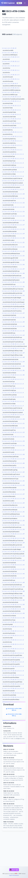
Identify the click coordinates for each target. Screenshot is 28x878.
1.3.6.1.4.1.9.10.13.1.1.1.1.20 (13, 238)
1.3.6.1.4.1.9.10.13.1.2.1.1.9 (13, 414)
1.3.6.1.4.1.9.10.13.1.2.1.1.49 (13, 587)
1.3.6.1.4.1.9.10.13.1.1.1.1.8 (13, 185)
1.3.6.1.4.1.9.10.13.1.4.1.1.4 (13, 649)
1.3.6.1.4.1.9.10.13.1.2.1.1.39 (13, 542)
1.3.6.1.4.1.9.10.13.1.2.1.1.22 (13, 472)
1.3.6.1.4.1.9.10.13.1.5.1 (11, 119)
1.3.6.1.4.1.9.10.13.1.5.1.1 (12, 145)
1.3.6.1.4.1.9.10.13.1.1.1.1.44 (13, 339)
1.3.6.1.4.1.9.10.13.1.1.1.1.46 (13, 348)
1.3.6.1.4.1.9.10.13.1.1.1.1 (12, 127)
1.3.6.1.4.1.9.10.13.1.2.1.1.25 (13, 485)
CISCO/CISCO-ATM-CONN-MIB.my (14, 714)
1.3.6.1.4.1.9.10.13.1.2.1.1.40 (13, 547)
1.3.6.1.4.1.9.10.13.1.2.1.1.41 (13, 551)
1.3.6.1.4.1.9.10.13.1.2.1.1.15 (13, 441)
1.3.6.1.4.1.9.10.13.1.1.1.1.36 (13, 308)
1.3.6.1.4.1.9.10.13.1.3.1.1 (12, 136)
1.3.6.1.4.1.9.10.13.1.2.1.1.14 (13, 437)
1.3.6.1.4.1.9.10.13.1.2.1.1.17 (13, 450)
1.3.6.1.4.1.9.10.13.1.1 (10, 57)
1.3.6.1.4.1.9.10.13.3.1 (10, 88)
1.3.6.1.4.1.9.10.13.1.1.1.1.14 (13, 211)
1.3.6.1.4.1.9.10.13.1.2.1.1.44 (13, 565)
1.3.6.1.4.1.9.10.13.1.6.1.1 (12, 150)
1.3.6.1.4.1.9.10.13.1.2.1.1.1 (13, 379)
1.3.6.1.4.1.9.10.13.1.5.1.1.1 (13, 653)
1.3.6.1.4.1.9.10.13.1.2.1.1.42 (13, 556)
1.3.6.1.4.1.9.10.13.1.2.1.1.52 (13, 600)
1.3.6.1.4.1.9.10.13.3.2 (10, 92)
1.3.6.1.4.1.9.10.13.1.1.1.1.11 (13, 198)
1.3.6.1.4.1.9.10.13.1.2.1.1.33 (13, 520)
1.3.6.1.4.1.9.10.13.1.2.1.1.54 (13, 609)
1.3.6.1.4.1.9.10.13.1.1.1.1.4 (13, 167)
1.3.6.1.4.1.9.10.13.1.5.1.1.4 (13, 666)
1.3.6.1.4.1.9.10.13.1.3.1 (11, 110)
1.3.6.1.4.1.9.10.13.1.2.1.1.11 (13, 423)
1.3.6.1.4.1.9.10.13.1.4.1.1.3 (13, 644)
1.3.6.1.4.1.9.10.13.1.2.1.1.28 (13, 498)
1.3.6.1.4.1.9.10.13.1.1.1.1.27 (13, 269)
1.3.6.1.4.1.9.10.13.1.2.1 (11, 105)
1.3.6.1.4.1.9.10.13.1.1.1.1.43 (13, 335)
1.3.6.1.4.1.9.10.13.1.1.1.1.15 (13, 216)
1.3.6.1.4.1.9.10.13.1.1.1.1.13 (13, 207)
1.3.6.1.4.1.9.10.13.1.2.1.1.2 (13, 384)
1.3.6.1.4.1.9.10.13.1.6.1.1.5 (13, 697)
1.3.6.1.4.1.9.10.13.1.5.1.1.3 (13, 662)
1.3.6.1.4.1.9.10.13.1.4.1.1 (12, 141)
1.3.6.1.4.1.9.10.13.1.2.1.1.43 (13, 560)
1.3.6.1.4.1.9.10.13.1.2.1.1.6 (13, 401)
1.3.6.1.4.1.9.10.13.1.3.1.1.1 (13, 622)
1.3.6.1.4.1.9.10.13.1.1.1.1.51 (13, 370)
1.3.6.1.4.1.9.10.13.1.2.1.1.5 (13, 397)
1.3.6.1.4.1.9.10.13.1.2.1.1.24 (13, 481)
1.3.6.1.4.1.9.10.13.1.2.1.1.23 (13, 476)
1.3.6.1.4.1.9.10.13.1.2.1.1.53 (13, 604)
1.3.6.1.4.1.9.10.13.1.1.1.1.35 (13, 304)
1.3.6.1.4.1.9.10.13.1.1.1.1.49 (13, 361)
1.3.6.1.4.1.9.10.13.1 (10, 52)
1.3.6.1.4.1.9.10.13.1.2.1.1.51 (13, 596)
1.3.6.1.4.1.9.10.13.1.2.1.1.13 (13, 432)
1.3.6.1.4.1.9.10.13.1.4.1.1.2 (13, 640)
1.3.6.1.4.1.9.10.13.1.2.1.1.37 (13, 534)
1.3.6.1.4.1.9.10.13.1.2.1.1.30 (13, 507)
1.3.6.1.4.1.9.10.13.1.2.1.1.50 (13, 591)
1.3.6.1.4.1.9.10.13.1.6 (10, 79)
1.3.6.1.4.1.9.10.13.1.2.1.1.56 (13, 618)
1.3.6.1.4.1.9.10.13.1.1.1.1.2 (13, 158)
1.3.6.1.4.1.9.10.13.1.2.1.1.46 (13, 573)
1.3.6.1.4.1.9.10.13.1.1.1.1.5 (13, 172)
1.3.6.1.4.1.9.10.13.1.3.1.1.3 (13, 631)
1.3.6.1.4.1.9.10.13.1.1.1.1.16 (13, 220)
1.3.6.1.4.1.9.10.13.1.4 (10, 70)
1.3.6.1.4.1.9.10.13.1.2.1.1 (12, 132)
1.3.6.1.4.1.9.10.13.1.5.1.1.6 (13, 675)
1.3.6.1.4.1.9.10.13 (9, 48)
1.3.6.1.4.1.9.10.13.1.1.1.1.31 (13, 286)
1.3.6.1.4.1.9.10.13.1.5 (10, 75)
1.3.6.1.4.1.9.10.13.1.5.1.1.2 (13, 657)
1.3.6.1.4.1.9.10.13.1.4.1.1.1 (13, 635)
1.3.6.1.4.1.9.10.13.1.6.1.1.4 (13, 693)
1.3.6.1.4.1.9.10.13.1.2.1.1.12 (13, 428)
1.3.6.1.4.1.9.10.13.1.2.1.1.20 (13, 463)
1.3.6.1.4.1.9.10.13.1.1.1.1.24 (13, 256)
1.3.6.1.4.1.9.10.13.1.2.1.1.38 (13, 538)
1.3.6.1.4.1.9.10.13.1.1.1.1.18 (13, 229)
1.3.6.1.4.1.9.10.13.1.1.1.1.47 (13, 353)
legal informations (14, 875)
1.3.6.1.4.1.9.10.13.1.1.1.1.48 (13, 357)
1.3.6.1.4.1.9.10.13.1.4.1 (11, 114)
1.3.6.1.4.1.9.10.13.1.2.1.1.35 (13, 529)
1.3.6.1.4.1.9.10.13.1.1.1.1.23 (13, 251)
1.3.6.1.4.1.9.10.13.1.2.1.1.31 (13, 512)
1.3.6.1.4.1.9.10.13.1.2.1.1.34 (13, 525)
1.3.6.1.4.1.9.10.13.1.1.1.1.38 (13, 317)
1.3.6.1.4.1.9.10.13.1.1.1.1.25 (13, 260)
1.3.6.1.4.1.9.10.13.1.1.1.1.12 (13, 203)
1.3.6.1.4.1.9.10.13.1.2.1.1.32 (13, 516)
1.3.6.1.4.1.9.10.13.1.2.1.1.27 (13, 494)
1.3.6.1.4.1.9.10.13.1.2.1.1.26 (13, 490)
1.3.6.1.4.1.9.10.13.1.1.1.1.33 (13, 295)
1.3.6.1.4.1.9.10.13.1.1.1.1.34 (13, 300)
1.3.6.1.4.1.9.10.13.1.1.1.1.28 (13, 273)
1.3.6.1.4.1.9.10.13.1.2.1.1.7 (13, 406)
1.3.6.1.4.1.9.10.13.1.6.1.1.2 (13, 684)
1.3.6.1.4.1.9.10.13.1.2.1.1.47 (13, 578)
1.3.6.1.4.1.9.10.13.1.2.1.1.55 (13, 613)
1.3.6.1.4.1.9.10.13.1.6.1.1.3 (13, 688)
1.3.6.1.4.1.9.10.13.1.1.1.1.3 (13, 163)
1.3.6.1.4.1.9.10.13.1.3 (10, 66)
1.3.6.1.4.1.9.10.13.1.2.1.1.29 (13, 503)
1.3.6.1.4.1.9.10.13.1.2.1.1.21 (13, 467)
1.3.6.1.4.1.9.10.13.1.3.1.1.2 (13, 626)
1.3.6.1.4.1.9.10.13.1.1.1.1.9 (13, 189)
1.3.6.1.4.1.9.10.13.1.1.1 (11, 101)
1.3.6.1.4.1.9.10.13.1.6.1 (11, 123)
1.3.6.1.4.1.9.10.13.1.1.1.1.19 (13, 233)
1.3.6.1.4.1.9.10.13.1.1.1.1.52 (13, 375)
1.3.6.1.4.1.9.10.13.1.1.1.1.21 (13, 242)
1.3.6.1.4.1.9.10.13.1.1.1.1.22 (13, 247)
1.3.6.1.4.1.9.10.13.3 (10, 83)
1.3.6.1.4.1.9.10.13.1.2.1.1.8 (13, 410)
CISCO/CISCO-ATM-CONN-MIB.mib (14, 709)
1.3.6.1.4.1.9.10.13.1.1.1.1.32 (13, 291)
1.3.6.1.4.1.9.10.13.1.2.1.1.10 (13, 419)
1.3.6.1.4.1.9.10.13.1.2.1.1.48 (13, 582)
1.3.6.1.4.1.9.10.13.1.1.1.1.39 (13, 322)
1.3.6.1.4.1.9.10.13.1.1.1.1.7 (13, 180)
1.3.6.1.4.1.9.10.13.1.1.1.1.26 (13, 264)
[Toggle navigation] (25, 3)
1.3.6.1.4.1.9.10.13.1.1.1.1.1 (13, 154)
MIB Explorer (8, 3)
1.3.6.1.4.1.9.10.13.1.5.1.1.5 (13, 671)
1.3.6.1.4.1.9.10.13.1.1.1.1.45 (13, 344)
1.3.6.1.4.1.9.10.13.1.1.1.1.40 (13, 326)
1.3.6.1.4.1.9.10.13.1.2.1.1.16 (13, 445)
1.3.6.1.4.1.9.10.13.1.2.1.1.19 (13, 459)
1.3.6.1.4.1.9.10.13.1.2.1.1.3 (13, 388)
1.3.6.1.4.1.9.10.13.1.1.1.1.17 (13, 225)
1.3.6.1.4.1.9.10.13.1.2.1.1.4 (13, 392)
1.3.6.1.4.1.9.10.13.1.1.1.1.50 (13, 366)
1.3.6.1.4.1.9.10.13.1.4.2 (11, 97)
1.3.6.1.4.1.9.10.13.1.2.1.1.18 (13, 454)
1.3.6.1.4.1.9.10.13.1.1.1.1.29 (13, 278)
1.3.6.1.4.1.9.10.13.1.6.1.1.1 (13, 679)
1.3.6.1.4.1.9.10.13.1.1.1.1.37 (13, 313)
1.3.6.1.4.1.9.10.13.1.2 (10, 61)
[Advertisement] (14, 41)
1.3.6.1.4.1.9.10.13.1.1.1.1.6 (13, 176)
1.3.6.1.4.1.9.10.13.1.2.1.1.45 (13, 569)
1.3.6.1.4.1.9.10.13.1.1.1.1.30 (13, 282)
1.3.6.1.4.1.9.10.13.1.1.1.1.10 (13, 194)
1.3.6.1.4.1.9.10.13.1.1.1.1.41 (13, 331)
